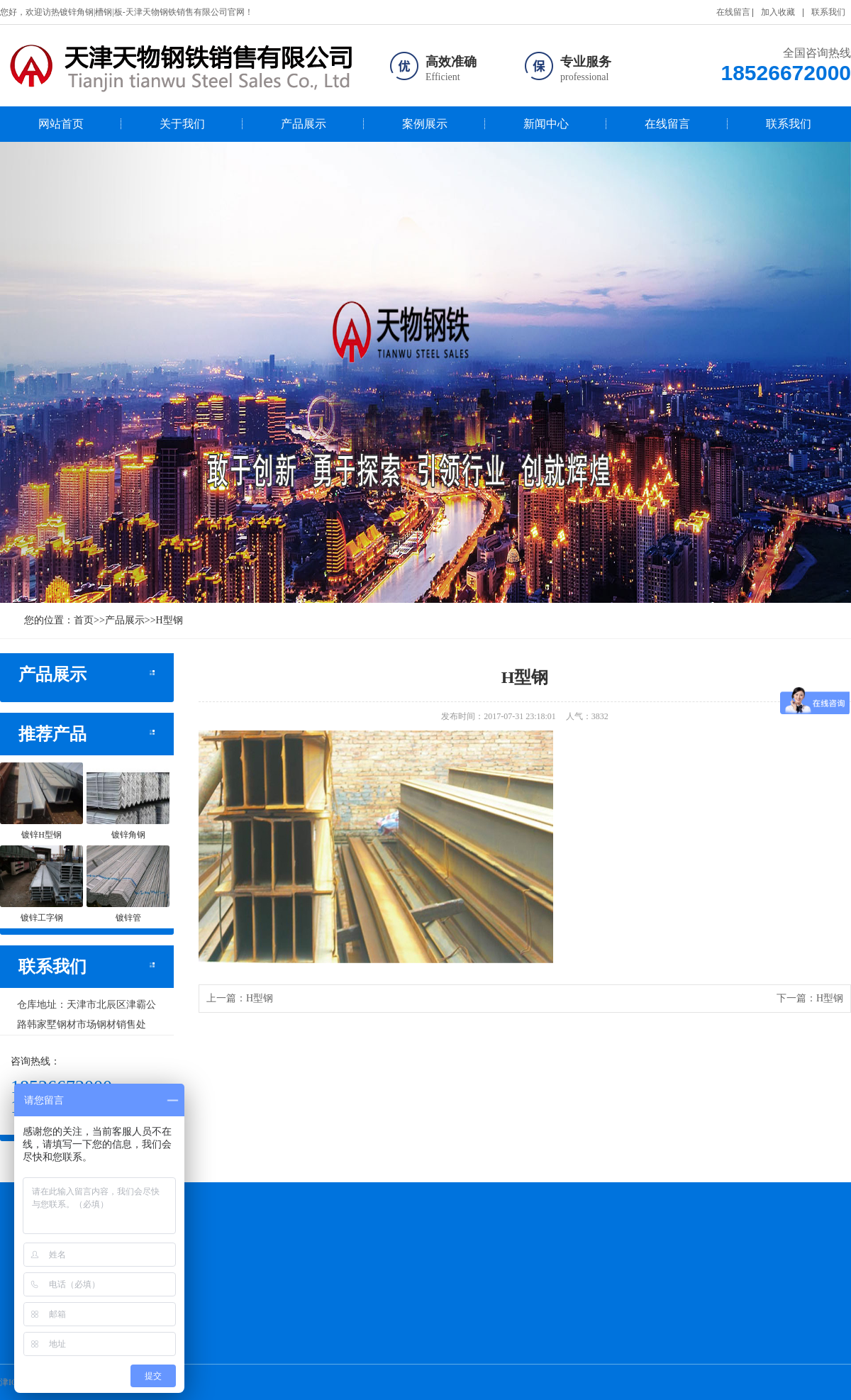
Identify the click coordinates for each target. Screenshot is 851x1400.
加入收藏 (778, 12)
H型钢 (169, 620)
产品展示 (303, 124)
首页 (84, 620)
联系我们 (828, 12)
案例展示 (424, 124)
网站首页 (61, 124)
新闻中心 (546, 124)
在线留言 (733, 12)
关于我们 (182, 124)
